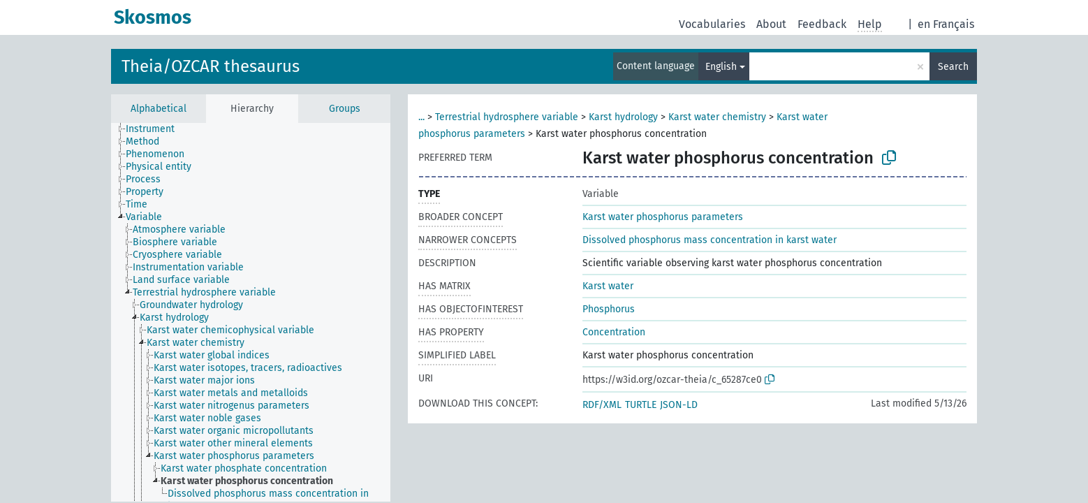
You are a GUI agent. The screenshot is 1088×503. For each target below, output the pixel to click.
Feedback (821, 24)
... (421, 117)
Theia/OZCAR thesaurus (211, 66)
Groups (344, 109)
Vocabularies (712, 24)
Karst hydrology (623, 117)
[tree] (250, 312)
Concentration (613, 332)
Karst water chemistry (717, 117)
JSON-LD (679, 405)
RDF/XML (602, 405)
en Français (946, 24)
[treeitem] (156, 129)
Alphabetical (158, 109)
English (721, 67)
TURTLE (640, 405)
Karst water (607, 286)
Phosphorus (608, 309)
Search (953, 67)
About (771, 24)
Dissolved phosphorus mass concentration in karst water (709, 240)
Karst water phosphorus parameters (662, 217)
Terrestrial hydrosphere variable (506, 117)
